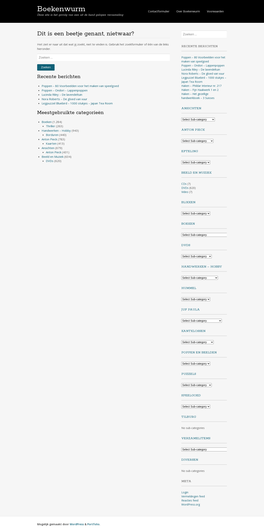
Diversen (189, 460)
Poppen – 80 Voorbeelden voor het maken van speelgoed (80, 86)
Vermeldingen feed (193, 496)
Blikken (188, 202)
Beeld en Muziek (52, 157)
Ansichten (48, 148)
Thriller (50, 126)
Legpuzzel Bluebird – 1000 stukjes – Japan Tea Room (77, 103)
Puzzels (188, 374)
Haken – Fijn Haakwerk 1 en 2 (200, 90)
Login (184, 492)
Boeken (47, 122)
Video (184, 192)
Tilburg (188, 417)
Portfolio (93, 524)
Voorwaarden (215, 11)
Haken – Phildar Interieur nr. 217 (201, 86)
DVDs (49, 161)
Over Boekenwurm (188, 11)
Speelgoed (191, 395)
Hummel (188, 288)
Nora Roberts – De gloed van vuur (64, 99)
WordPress (77, 524)
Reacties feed (189, 500)
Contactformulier (158, 11)
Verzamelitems (195, 438)
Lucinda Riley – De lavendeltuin (62, 94)
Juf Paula (190, 310)
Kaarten (51, 143)
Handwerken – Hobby (56, 130)
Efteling (189, 151)
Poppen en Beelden (199, 352)
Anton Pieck (49, 139)
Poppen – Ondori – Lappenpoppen (64, 90)
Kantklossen (193, 331)
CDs (184, 184)
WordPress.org (190, 504)
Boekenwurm (61, 9)
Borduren (52, 135)
